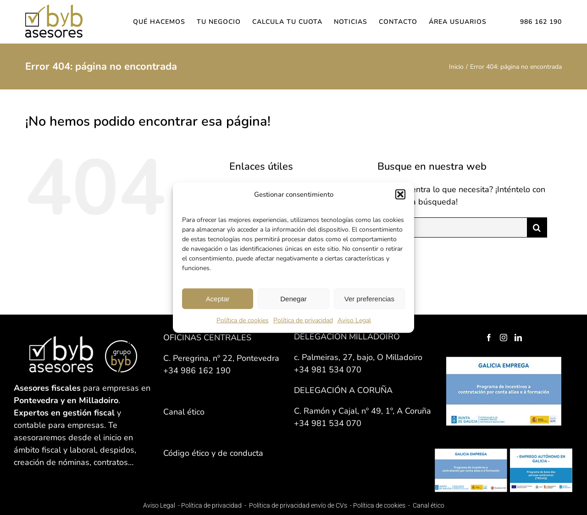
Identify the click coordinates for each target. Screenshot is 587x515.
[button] (400, 194)
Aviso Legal (354, 320)
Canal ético (428, 505)
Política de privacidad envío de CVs (298, 505)
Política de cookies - (382, 505)
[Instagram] (503, 337)
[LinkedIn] (518, 337)
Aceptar (218, 298)
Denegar (293, 298)
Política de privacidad (303, 320)
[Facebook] (489, 337)
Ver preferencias (369, 298)
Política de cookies (242, 320)
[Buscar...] (452, 227)
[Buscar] (537, 227)
